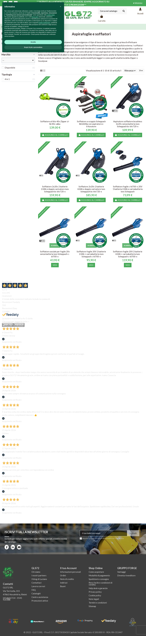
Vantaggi (121, 572)
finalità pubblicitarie (44, 604)
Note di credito (67, 579)
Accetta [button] (33, 623)
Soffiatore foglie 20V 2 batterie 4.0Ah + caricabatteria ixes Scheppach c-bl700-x (127, 254)
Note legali (94, 599)
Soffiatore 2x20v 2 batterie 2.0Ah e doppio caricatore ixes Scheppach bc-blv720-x (55, 189)
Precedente (7, 325)
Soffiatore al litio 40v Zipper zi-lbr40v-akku (54, 122)
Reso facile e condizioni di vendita (100, 583)
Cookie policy (95, 595)
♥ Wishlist (137, 3)
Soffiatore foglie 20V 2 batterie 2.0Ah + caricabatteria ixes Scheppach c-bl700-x (91, 254)
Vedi (55, 265)
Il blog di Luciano (39, 579)
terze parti (35, 598)
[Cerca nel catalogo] (124, 11)
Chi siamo (35, 572)
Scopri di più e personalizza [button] (33, 629)
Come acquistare (96, 572)
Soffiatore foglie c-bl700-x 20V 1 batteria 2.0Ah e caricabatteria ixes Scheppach (128, 189)
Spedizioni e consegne (99, 579)
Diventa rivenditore (126, 575)
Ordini (63, 575)
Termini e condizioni (98, 602)
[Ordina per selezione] (130, 71)
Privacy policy (95, 592)
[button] (60, 588)
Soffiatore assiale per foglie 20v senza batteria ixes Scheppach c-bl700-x (55, 254)
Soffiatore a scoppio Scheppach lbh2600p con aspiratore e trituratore (91, 124)
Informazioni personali (70, 572)
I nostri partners (38, 575)
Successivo (19, 325)
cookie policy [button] (51, 596)
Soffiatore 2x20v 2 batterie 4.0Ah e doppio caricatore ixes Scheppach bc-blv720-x (91, 189)
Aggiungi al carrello (55, 135)
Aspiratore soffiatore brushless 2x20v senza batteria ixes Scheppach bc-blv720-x (127, 124)
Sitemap (92, 606)
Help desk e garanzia (98, 588)
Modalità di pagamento (99, 575)
